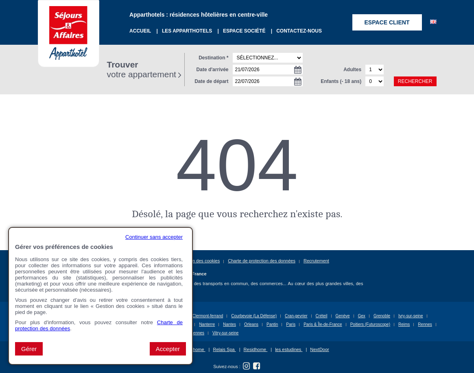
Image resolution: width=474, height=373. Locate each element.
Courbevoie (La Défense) (254, 316)
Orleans (251, 324)
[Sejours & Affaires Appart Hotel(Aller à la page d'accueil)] (68, 22)
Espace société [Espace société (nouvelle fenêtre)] (245, 31)
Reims (404, 324)
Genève (343, 316)
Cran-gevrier (296, 316)
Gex (361, 316)
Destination (213, 58)
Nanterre (207, 324)
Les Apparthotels (188, 31)
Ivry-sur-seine (410, 316)
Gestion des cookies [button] (199, 260)
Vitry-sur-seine (225, 333)
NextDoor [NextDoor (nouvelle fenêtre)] (319, 349)
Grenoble (382, 316)
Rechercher (415, 81)
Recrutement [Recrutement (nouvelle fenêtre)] (316, 260)
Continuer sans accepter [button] (154, 237)
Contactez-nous (299, 31)
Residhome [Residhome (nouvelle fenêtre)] (256, 349)
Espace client (387, 22)
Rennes (425, 324)
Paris (290, 324)
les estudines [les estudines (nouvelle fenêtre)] (288, 349)
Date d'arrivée (213, 69)
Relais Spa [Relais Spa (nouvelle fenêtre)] (224, 349)
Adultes (352, 69)
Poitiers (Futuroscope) (370, 324)
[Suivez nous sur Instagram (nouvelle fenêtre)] (246, 366)
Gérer (29, 348)
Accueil (140, 31)
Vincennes (195, 333)
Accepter (168, 348)
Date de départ (211, 81)
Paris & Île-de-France (323, 324)
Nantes (229, 324)
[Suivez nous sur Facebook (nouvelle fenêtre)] (257, 366)
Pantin (272, 324)
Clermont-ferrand (207, 316)
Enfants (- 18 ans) (341, 81)
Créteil (322, 316)
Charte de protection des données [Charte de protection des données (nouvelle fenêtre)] (261, 260)
